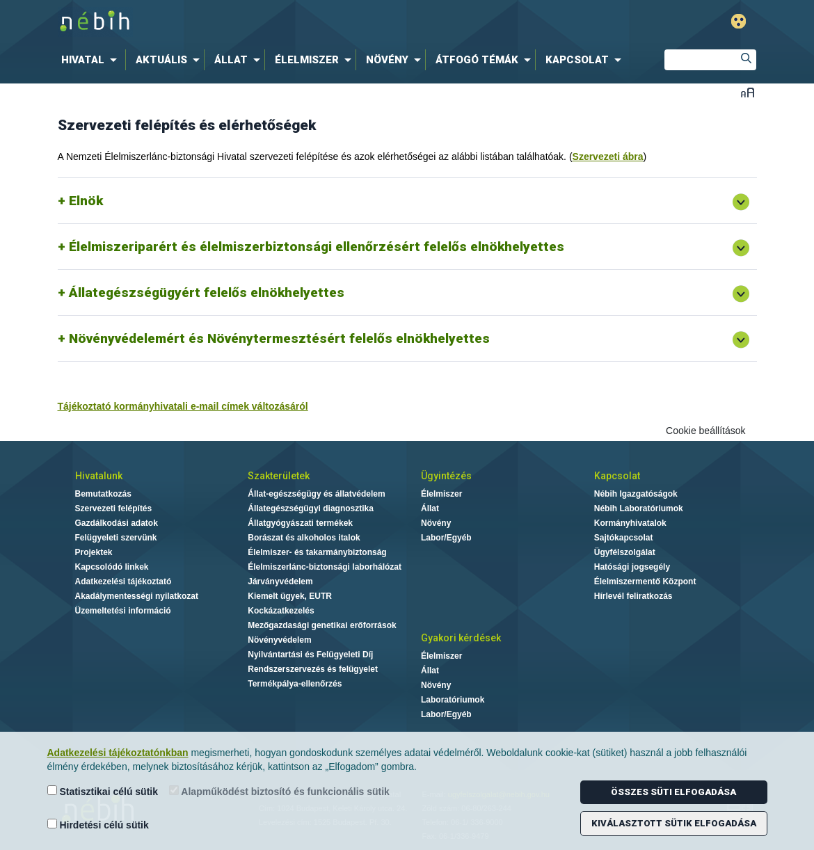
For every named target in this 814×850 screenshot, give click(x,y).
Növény (436, 523)
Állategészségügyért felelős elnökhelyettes (206, 292)
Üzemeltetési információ (123, 611)
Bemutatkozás (103, 494)
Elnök (86, 201)
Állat (430, 508)
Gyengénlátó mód (738, 21)
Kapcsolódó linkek (112, 567)
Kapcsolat (617, 475)
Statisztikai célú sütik (103, 791)
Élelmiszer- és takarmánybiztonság (317, 552)
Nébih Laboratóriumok (638, 508)
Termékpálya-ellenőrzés (295, 684)
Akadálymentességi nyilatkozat (136, 596)
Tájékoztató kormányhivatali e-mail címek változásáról (183, 406)
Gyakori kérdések (461, 637)
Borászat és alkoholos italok (304, 538)
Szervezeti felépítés (113, 508)
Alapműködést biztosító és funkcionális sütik (279, 791)
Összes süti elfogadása (673, 792)
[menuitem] (92, 59)
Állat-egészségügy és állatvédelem (316, 494)
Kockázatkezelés (281, 611)
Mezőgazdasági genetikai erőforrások (322, 625)
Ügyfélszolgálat (624, 552)
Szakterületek (279, 475)
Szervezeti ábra (608, 156)
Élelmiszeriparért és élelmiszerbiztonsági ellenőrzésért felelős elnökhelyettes (316, 247)
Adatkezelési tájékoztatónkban (118, 752)
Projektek (94, 552)
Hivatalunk (98, 475)
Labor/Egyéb (446, 538)
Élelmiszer (441, 494)
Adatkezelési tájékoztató (123, 581)
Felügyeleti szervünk (116, 538)
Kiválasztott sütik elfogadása (673, 823)
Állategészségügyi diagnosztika (311, 508)
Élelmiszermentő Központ (645, 581)
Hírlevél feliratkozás (633, 596)
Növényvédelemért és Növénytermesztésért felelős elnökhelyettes (279, 338)
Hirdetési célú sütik (98, 825)
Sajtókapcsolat (623, 538)
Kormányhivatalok (630, 523)
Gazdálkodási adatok (116, 523)
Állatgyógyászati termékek (300, 523)
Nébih (259, 22)
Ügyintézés (446, 475)
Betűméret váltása (747, 92)
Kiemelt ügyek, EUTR (290, 596)
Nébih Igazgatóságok (636, 494)
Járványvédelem (280, 581)
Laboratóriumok (452, 700)
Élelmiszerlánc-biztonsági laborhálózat (324, 567)
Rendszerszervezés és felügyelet (313, 669)
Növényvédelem (279, 640)
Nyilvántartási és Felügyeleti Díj (310, 654)
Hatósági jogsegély (632, 567)
